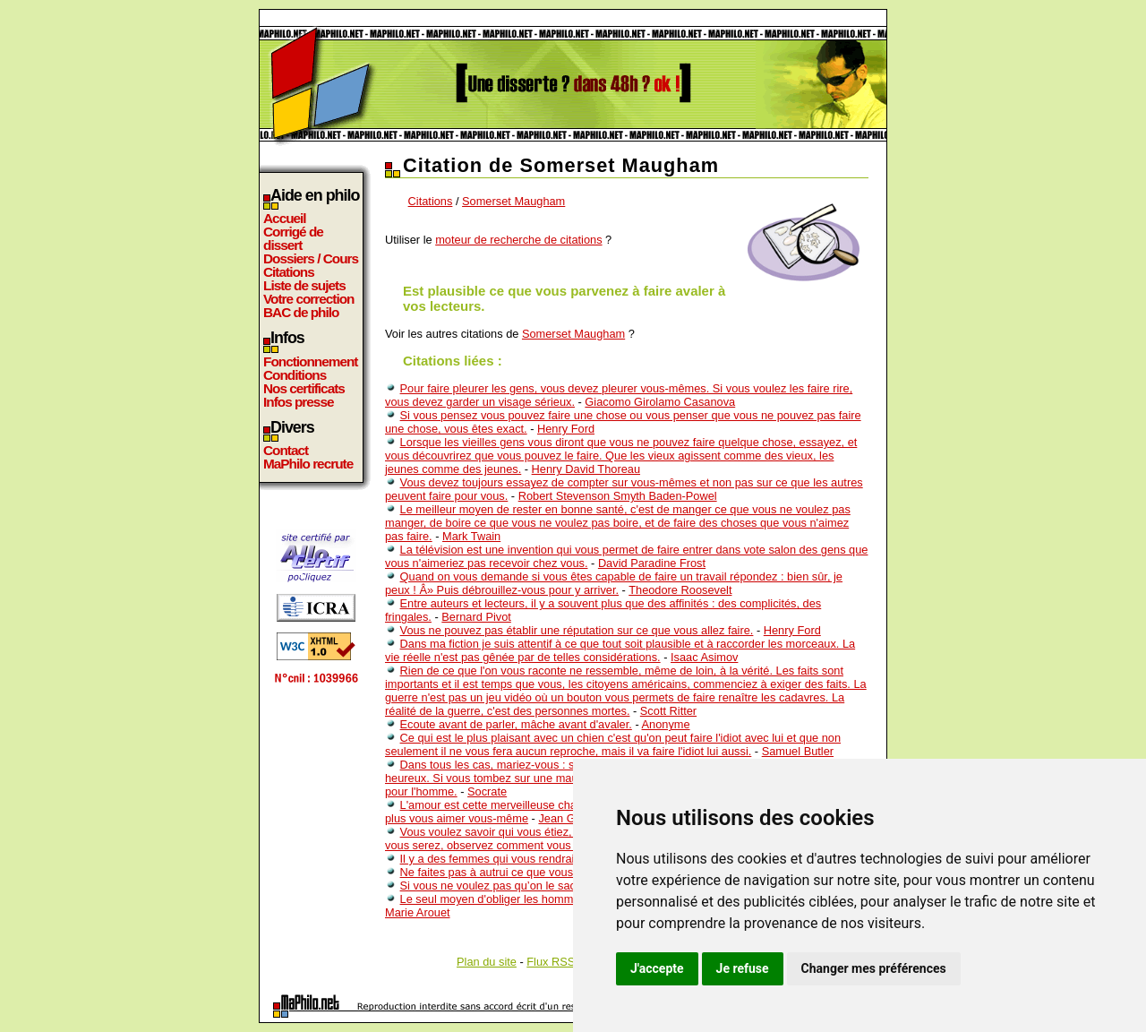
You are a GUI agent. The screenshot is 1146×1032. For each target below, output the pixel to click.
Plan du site (487, 961)
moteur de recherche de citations (518, 239)
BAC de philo (300, 312)
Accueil (284, 218)
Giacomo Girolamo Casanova (660, 401)
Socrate (487, 791)
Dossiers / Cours (310, 258)
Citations (288, 272)
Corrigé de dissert (293, 238)
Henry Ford (565, 428)
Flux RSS (550, 961)
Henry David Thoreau (586, 469)
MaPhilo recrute (308, 463)
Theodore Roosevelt (680, 590)
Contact (285, 450)
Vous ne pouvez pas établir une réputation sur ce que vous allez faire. (577, 630)
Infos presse (298, 401)
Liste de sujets (304, 285)
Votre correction (309, 298)
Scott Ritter (668, 711)
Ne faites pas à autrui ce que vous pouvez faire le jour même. (556, 872)
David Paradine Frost (652, 563)
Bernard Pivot (476, 617)
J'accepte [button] (657, 968)
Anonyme (666, 724)
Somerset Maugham (513, 201)
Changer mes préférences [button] (873, 968)
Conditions (294, 375)
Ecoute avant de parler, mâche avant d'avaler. (516, 724)
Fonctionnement (310, 361)
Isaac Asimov (704, 657)
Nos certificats (304, 388)
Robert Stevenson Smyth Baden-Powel (617, 496)
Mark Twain (471, 536)
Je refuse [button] (742, 968)
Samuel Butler (798, 751)
